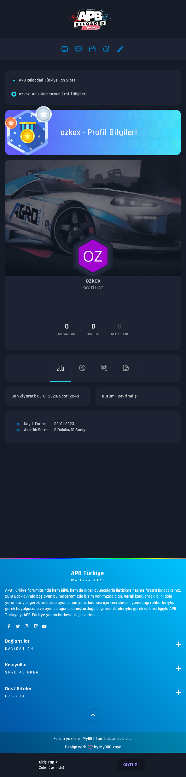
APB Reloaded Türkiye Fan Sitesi (48, 80)
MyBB (87, 738)
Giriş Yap (52, 764)
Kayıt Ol (131, 765)
